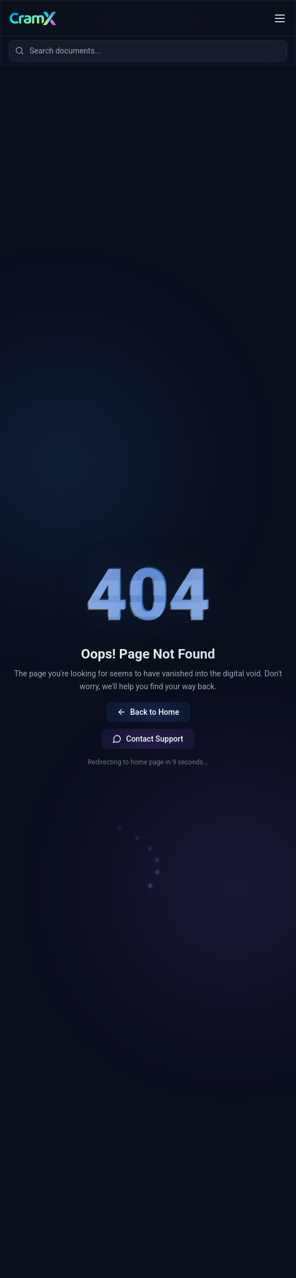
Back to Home (148, 712)
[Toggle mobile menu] (280, 18)
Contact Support (147, 739)
